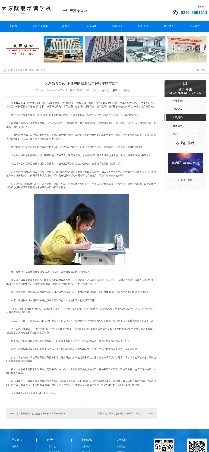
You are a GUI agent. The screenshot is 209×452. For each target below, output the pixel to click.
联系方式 (195, 26)
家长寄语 (92, 26)
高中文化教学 (40, 26)
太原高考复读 (18, 103)
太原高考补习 (18, 393)
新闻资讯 (143, 26)
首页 (20, 69)
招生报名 (117, 26)
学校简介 (169, 26)
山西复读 (51, 446)
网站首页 (15, 26)
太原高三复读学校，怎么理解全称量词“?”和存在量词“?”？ (124, 413)
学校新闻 (86, 446)
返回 (200, 69)
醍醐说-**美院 (185, 180)
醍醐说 (66, 26)
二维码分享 (124, 90)
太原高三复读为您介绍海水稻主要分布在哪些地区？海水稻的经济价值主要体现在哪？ (44, 413)
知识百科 (40, 69)
